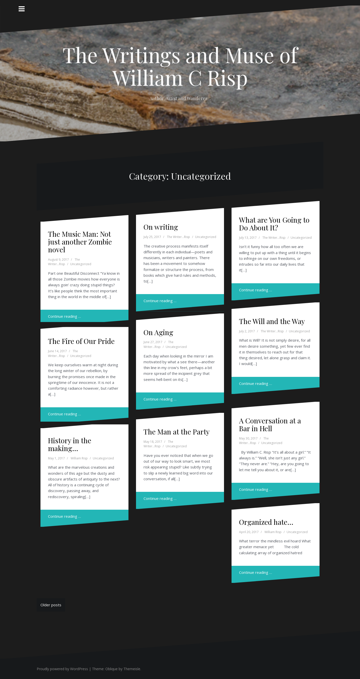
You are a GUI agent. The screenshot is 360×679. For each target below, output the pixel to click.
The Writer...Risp (64, 261)
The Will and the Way (272, 321)
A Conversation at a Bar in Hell (270, 424)
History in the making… (69, 444)
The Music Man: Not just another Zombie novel (80, 241)
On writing (161, 226)
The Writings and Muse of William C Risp (180, 66)
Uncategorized (80, 264)
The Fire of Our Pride (81, 341)
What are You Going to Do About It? (274, 223)
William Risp (79, 458)
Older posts (50, 604)
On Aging (158, 332)
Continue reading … (64, 316)
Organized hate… (266, 522)
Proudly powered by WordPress (62, 668)
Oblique (111, 668)
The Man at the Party (177, 431)
